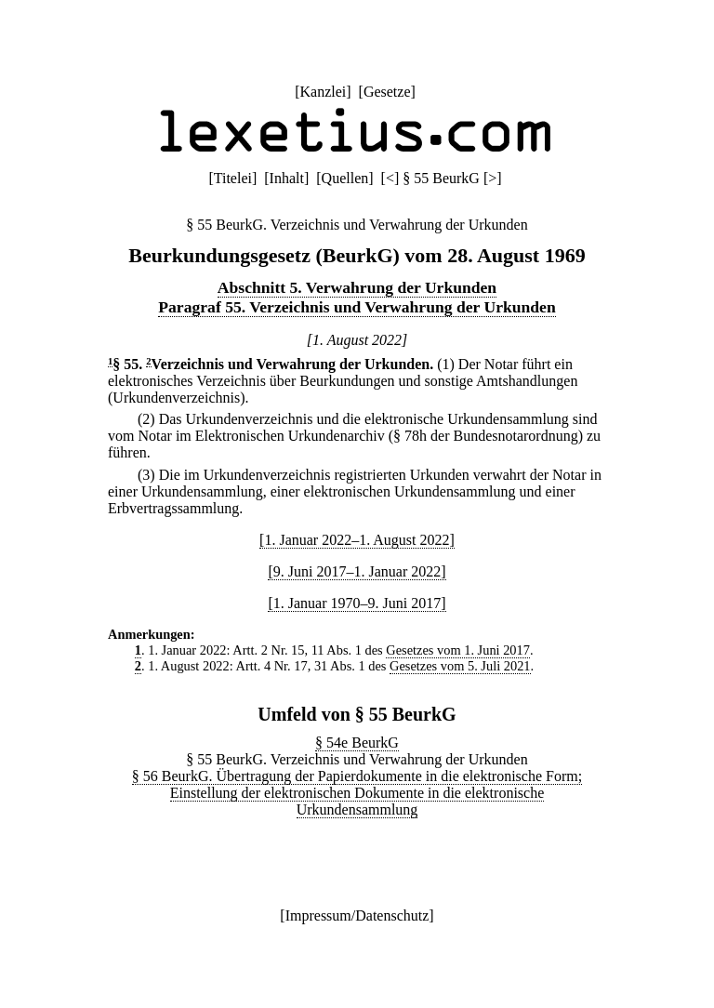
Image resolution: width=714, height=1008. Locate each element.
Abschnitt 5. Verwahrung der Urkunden (357, 287)
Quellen (345, 178)
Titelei (233, 178)
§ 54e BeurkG (357, 742)
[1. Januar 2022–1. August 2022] (357, 540)
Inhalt (287, 178)
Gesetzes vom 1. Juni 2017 (458, 650)
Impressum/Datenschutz (357, 915)
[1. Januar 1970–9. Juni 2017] (356, 603)
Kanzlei (322, 91)
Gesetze (387, 91)
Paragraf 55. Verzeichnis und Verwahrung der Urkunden (356, 307)
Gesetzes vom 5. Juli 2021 (460, 665)
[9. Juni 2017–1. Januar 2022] (356, 571)
